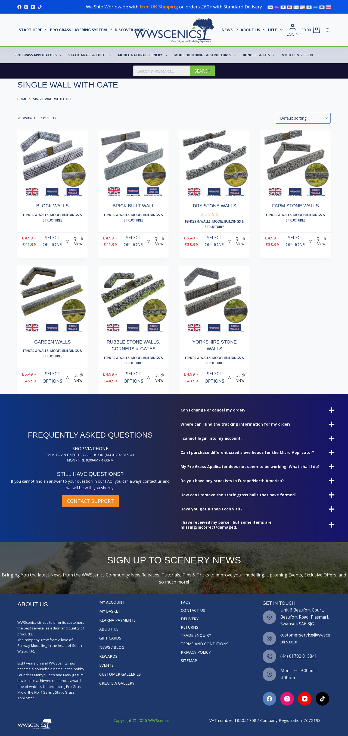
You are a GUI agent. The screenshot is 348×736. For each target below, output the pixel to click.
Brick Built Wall (133, 205)
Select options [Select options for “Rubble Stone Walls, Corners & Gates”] (133, 377)
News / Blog (111, 647)
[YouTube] (33, 7)
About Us (254, 30)
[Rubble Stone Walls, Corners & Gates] (133, 299)
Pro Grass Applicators (39, 55)
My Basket (109, 611)
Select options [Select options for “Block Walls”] (52, 241)
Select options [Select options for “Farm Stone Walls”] (295, 241)
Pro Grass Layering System (81, 30)
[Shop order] (303, 118)
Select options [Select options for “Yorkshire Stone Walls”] (214, 377)
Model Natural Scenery (143, 55)
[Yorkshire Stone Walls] (214, 299)
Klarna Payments (117, 620)
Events (106, 665)
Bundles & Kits (260, 55)
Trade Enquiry (196, 635)
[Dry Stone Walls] (214, 163)
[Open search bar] (328, 30)
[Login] (293, 30)
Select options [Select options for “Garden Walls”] (52, 377)
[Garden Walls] (52, 299)
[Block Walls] (52, 163)
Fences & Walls (36, 215)
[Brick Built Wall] (133, 163)
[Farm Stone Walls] (295, 163)
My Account (112, 602)
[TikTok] (40, 7)
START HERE (34, 30)
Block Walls (52, 205)
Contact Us (193, 610)
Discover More (133, 30)
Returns (189, 627)
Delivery (189, 618)
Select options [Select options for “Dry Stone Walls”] (214, 241)
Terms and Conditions (204, 643)
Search (202, 71)
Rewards (108, 656)
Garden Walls (52, 342)
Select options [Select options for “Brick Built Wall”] (133, 241)
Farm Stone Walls (295, 205)
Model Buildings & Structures (206, 55)
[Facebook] (19, 7)
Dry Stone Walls (214, 205)
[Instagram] (26, 7)
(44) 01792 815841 (298, 656)
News (230, 30)
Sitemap (189, 660)
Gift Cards (110, 638)
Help (276, 30)
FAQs (186, 602)
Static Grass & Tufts (90, 55)
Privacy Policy (196, 652)
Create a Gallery (116, 683)
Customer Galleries (120, 674)
